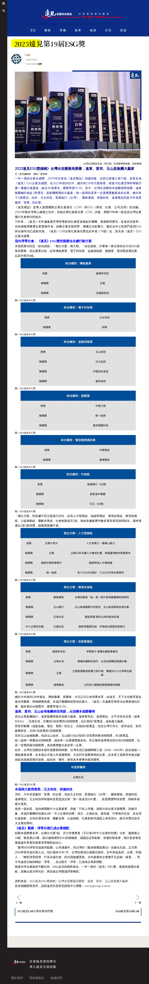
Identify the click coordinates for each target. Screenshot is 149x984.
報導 (40, 64)
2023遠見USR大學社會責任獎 (35, 911)
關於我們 (17, 978)
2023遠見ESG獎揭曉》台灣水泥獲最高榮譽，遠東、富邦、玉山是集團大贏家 (78, 881)
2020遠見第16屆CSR (127, 911)
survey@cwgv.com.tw (98, 886)
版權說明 (56, 978)
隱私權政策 (36, 978)
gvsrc (28, 55)
